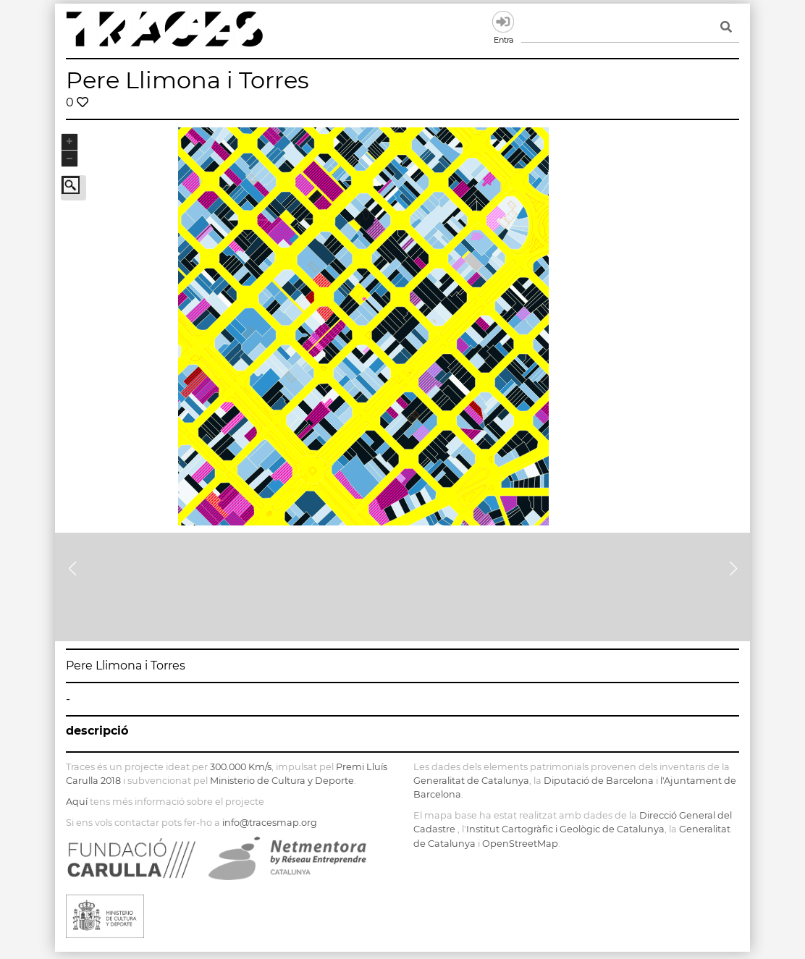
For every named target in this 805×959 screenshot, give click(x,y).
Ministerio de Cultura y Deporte (282, 780)
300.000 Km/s (240, 766)
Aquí (77, 801)
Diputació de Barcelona (599, 780)
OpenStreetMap (520, 843)
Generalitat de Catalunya (471, 780)
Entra (503, 22)
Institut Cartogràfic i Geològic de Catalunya (565, 829)
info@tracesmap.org (269, 822)
